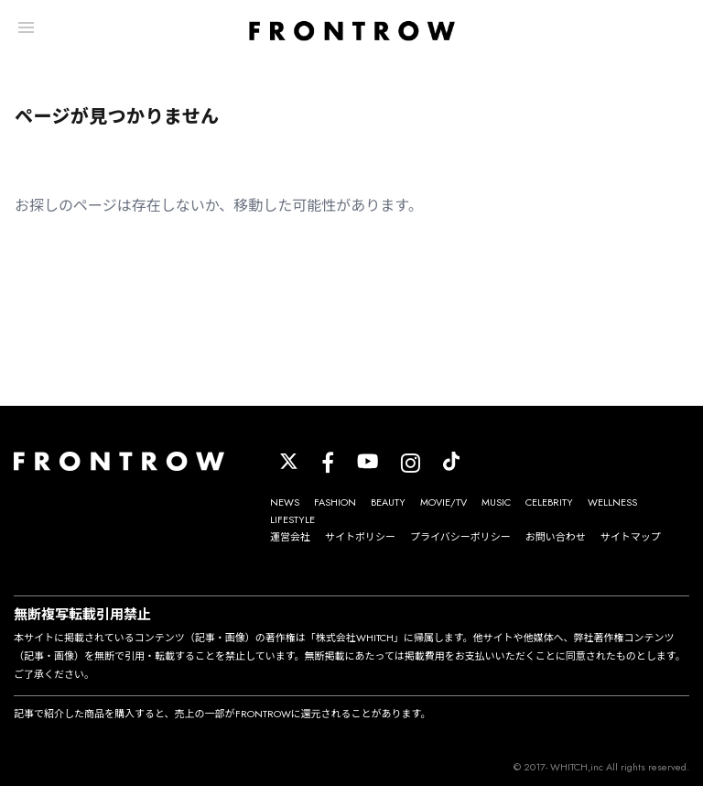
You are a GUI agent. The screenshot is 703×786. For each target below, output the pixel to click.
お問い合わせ (555, 536)
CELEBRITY (549, 502)
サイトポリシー (360, 536)
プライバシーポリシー (460, 536)
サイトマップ (630, 536)
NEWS (284, 502)
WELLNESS (612, 502)
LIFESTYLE (292, 519)
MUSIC (496, 502)
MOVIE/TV (443, 502)
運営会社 (290, 536)
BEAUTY (388, 502)
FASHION (335, 502)
